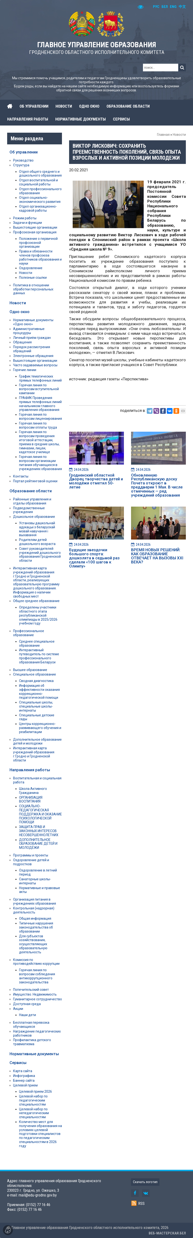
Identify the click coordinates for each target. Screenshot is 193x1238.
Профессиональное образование (28, 633)
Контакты (20, 476)
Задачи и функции (27, 223)
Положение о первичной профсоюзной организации (38, 243)
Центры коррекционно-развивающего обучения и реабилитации (40, 728)
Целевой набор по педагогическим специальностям (33, 1100)
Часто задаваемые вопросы (35, 365)
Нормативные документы (34, 1053)
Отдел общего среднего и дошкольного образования (40, 174)
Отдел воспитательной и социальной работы (38, 182)
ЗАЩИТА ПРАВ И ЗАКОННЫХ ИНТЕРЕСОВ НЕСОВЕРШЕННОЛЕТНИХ (38, 831)
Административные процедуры (29, 331)
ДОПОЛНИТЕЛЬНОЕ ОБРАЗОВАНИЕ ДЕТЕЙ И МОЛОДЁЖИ (38, 844)
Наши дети (27, 1015)
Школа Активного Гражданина (33, 791)
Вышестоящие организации (35, 227)
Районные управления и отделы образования (32, 501)
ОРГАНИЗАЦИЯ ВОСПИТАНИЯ (30, 799)
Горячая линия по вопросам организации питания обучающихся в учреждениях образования (40, 463)
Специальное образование (34, 674)
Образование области (31, 490)
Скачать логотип (145, 1182)
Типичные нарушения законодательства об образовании (36, 927)
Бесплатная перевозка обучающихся (31, 1024)
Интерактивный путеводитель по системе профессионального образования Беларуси (39, 656)
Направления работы (30, 769)
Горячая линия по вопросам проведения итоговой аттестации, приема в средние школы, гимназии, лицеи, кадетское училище (39, 442)
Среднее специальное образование (37, 643)
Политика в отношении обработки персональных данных (33, 289)
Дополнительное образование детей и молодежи (37, 741)
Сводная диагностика (36, 681)
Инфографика (24, 1076)
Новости (179, 134)
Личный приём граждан (32, 338)
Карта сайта (22, 1071)
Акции (18, 1009)
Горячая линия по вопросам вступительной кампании (39, 389)
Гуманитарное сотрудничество (37, 999)
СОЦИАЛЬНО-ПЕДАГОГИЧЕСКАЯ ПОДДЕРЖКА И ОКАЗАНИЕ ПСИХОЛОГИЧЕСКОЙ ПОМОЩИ (40, 814)
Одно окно (20, 311)
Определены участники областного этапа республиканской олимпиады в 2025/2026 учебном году (38, 615)
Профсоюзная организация (34, 232)
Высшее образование (30, 670)
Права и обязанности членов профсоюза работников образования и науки (40, 257)
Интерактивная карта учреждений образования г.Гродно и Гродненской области (33, 754)
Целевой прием (25, 1085)
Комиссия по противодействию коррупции (36, 962)
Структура (21, 165)
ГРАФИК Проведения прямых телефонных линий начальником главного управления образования (40, 404)
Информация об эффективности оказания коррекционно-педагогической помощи (39, 691)
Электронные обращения (33, 356)
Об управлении (24, 152)
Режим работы (24, 218)
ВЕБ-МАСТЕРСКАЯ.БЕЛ (167, 1233)
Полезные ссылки (33, 277)
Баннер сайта (24, 1080)
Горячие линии (24, 370)
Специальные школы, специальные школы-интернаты (36, 706)
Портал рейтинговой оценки (35, 481)
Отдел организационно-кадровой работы (38, 208)
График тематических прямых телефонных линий (40, 378)
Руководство (23, 160)
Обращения (22, 342)
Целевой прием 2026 (35, 1091)
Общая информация (35, 918)
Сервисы (18, 1062)
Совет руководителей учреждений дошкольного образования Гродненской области (40, 554)
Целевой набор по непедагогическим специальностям (34, 1113)
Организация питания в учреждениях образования (34, 901)
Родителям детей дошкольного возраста (37, 542)
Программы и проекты (30, 855)
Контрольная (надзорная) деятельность (33, 910)
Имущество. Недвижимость (35, 994)
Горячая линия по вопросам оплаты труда (38, 425)
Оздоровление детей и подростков (31, 862)
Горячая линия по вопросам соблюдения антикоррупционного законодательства (37, 976)
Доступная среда (27, 1004)
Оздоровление (30, 268)
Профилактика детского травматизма (32, 1042)
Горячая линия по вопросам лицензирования (40, 416)
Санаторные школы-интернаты (35, 881)
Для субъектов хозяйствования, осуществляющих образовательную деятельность (33, 944)
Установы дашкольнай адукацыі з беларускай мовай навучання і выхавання (37, 529)
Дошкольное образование (34, 517)
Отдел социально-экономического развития (40, 200)
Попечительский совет (31, 989)
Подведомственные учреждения (29, 510)
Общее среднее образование (36, 601)
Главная (163, 134)
